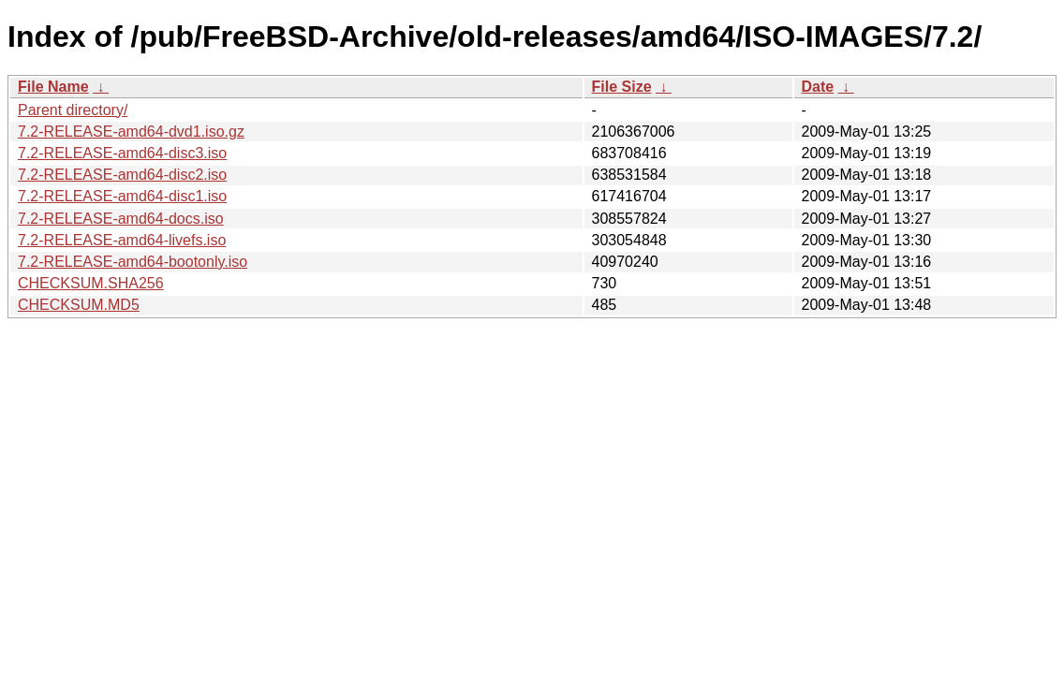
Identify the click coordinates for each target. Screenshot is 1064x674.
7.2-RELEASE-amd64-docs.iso (121, 219)
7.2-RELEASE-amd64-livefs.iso (122, 240)
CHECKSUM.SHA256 (91, 283)
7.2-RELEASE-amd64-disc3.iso (122, 153)
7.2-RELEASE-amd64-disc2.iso (122, 175)
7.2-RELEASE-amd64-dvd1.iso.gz (131, 131)
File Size (622, 87)
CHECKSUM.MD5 (79, 305)
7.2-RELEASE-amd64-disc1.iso (122, 196)
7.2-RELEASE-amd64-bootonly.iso (132, 262)
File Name (53, 87)
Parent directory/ (72, 110)
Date (818, 87)
